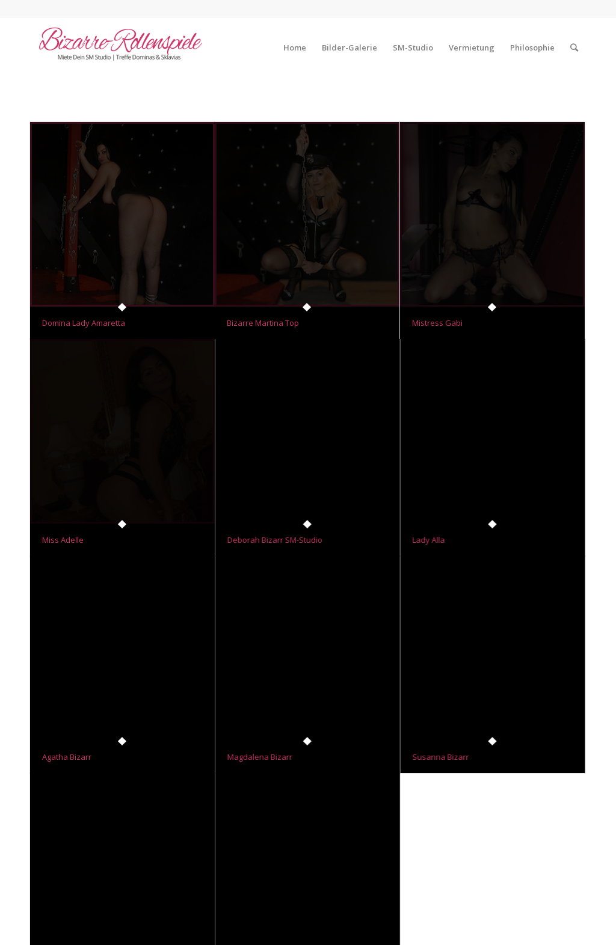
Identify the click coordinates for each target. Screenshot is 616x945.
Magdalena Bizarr (259, 752)
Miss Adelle (63, 537)
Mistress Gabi (437, 322)
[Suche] (574, 47)
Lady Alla (428, 537)
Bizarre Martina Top (263, 322)
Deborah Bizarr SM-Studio (274, 537)
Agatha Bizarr (66, 752)
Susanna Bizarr (440, 752)
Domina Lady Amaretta (83, 322)
